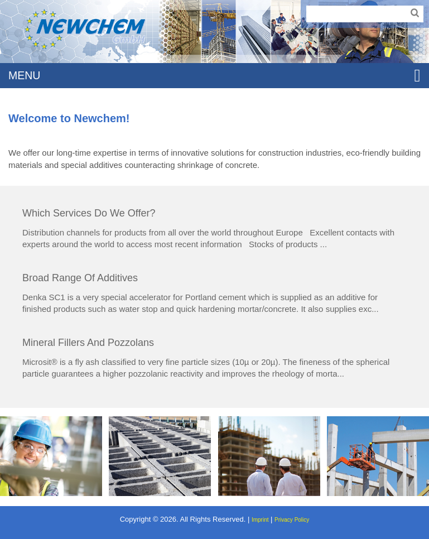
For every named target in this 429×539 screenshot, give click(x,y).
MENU (214, 75)
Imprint (260, 520)
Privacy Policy (291, 520)
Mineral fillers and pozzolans (88, 342)
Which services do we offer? (88, 213)
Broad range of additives (80, 277)
